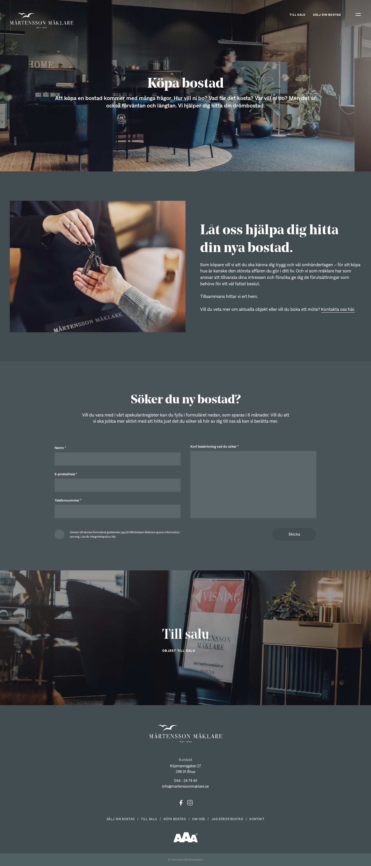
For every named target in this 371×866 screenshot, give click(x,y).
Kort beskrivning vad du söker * (214, 446)
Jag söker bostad (227, 819)
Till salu (298, 14)
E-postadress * (66, 474)
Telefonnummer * (68, 500)
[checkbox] (118, 534)
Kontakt (256, 819)
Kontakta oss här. (338, 309)
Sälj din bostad (327, 14)
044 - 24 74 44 (185, 780)
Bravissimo (196, 859)
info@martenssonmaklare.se (185, 786)
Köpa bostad (175, 819)
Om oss (198, 819)
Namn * (60, 447)
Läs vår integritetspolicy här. (98, 536)
